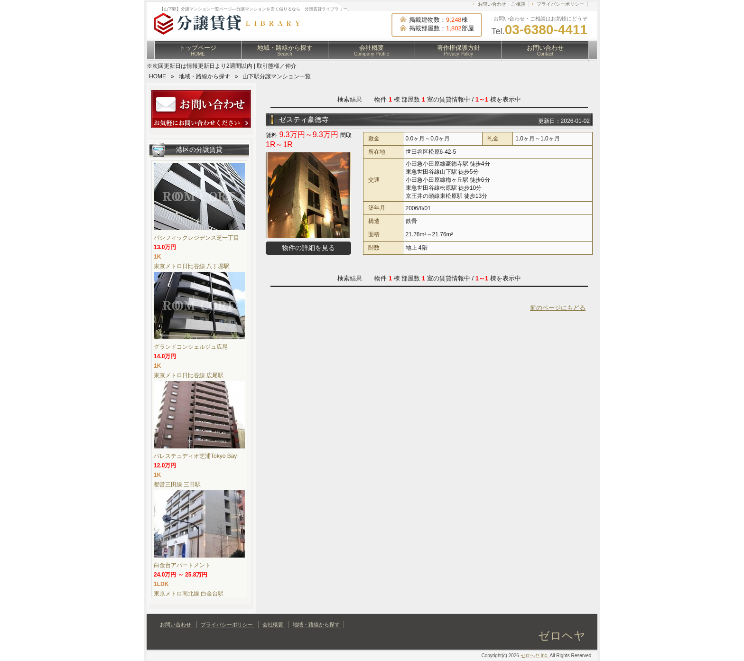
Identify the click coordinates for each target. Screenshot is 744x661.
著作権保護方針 (458, 50)
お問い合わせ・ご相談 (501, 4)
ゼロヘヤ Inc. (535, 655)
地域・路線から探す (285, 50)
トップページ (197, 50)
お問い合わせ (545, 50)
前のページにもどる (558, 307)
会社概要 (371, 50)
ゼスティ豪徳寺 (304, 119)
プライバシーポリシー (560, 4)
